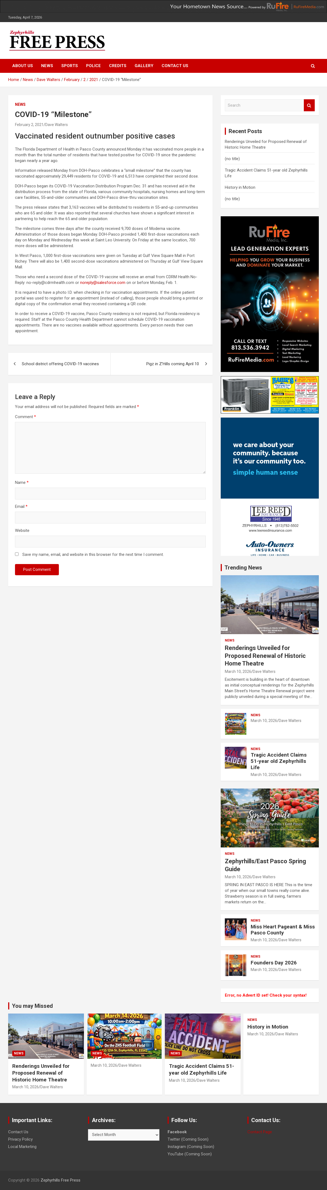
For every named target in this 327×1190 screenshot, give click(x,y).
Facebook (177, 1131)
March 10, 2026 (238, 671)
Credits (117, 65)
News (47, 65)
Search (309, 105)
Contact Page (259, 1131)
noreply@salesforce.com (102, 282)
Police (93, 65)
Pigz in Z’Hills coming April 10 (172, 363)
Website (22, 530)
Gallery (144, 65)
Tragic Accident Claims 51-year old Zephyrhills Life (279, 761)
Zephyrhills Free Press (60, 1180)
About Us (22, 65)
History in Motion (240, 187)
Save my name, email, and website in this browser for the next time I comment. (93, 554)
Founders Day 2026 (274, 963)
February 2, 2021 (29, 124)
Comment (25, 416)
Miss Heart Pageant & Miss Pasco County (283, 930)
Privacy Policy (20, 1139)
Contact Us (175, 65)
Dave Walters (56, 124)
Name (22, 482)
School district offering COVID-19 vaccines (60, 363)
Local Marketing (22, 1146)
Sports (69, 65)
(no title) (232, 158)
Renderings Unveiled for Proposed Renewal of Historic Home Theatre (265, 656)
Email (21, 506)
